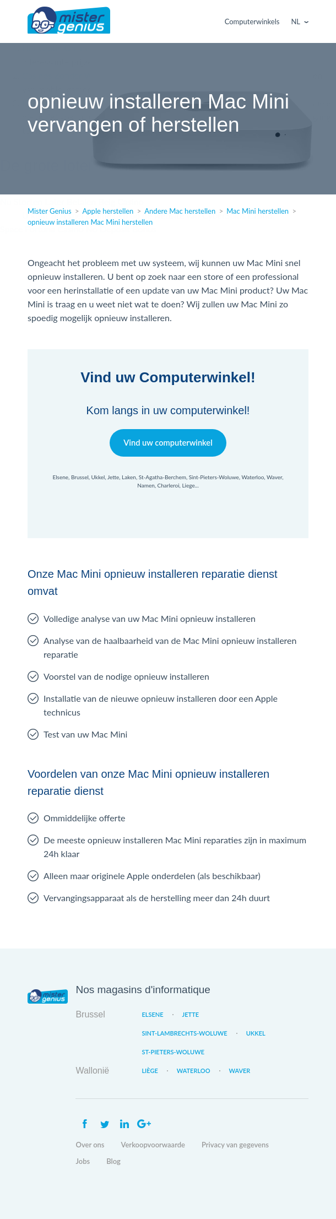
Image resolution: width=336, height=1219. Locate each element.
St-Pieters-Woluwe (173, 1051)
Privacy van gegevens (235, 1144)
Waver (240, 1070)
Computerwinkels (252, 21)
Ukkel (255, 1033)
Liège (150, 1070)
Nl (295, 21)
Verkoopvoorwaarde (153, 1144)
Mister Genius (69, 21)
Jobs (82, 1161)
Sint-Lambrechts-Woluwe (184, 1033)
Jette (190, 1014)
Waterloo (193, 1070)
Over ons (89, 1144)
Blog (113, 1161)
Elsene (152, 1014)
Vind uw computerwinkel (167, 442)
